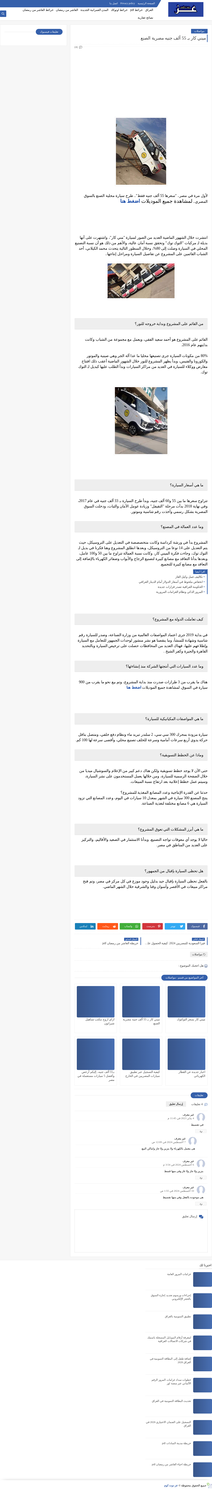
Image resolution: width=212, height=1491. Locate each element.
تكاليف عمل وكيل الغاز (189, 576)
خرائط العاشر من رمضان (38, 10)
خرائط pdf (136, 10)
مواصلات (199, 31)
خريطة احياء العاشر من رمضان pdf (171, 1464)
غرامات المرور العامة (179, 1274)
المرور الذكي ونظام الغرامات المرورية (179, 591)
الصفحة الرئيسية (146, 3)
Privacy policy (127, 3)
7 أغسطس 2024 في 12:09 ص (169, 1142)
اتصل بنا (113, 3)
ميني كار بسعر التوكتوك (191, 1019)
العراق (149, 10)
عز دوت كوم (171, 1485)
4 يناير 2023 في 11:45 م (181, 1118)
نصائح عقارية (145, 17)
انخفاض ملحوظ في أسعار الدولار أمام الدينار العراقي (171, 581)
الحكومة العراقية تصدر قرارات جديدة (180, 586)
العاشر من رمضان (67, 10)
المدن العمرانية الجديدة (94, 10)
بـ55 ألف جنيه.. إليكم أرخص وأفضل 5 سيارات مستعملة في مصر (95, 1075)
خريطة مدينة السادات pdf (176, 1443)
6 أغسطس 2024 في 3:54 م (178, 1164)
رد (201, 1131)
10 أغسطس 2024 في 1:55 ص (177, 1190)
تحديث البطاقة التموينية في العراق (171, 1400)
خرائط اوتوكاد (119, 10)
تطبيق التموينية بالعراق (178, 1316)
